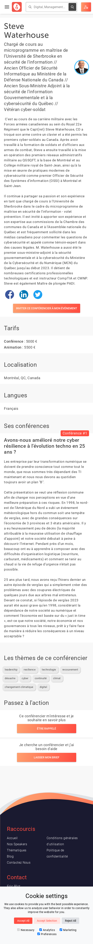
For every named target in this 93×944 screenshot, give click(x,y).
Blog (10, 856)
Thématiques (16, 850)
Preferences (47, 934)
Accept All (23, 920)
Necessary (26, 930)
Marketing (68, 930)
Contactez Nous (18, 862)
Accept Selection (47, 920)
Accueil (12, 838)
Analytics (47, 930)
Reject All (70, 920)
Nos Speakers (17, 844)
